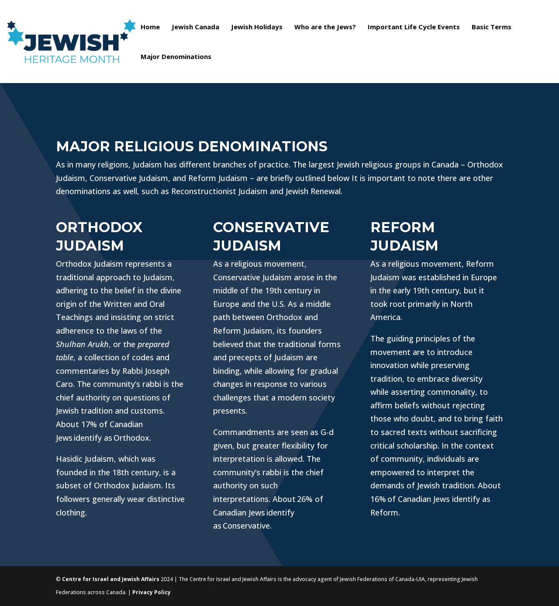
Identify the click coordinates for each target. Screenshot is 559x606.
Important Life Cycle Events (414, 27)
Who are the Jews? (325, 27)
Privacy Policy (151, 592)
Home (150, 27)
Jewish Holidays (257, 27)
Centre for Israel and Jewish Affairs (110, 579)
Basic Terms (491, 27)
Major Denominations (176, 57)
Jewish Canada (195, 27)
